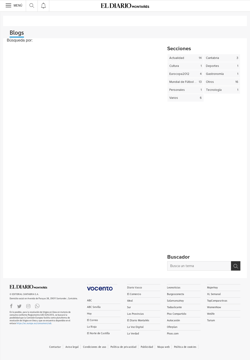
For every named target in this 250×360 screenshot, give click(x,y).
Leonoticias (173, 287)
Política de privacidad (123, 347)
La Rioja (92, 327)
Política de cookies (185, 347)
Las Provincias (135, 314)
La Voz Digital (135, 327)
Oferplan (172, 327)
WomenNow (214, 307)
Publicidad (147, 347)
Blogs (17, 33)
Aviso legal (72, 347)
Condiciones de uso (94, 347)
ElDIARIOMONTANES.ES (28, 286)
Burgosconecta (175, 294)
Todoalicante (174, 307)
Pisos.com (172, 333)
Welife (211, 314)
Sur (129, 307)
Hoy (89, 313)
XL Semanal (214, 294)
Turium (211, 320)
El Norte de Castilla (98, 333)
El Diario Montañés (138, 320)
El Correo (92, 320)
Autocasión (173, 320)
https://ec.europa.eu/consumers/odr (33, 323)
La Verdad (133, 333)
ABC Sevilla (94, 307)
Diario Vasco (134, 287)
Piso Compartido (176, 314)
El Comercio (134, 294)
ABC (89, 300)
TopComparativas (217, 300)
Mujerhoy (212, 287)
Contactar (55, 347)
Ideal (130, 300)
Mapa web (163, 347)
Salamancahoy (175, 300)
